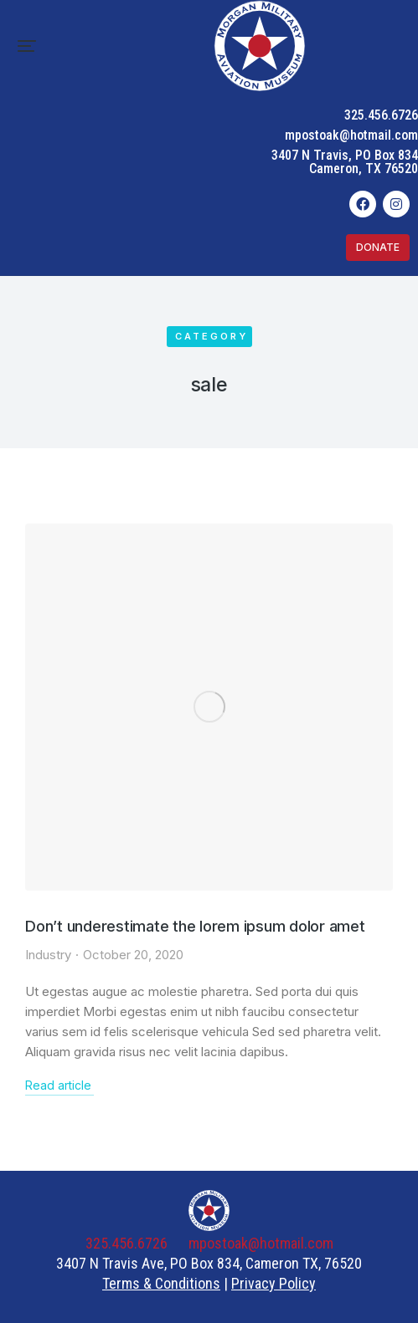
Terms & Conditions (161, 1283)
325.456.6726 (381, 115)
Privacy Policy (273, 1283)
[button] (27, 46)
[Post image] (209, 707)
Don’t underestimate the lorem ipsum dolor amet (195, 926)
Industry (48, 955)
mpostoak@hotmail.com (351, 135)
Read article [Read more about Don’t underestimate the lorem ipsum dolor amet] (58, 1085)
